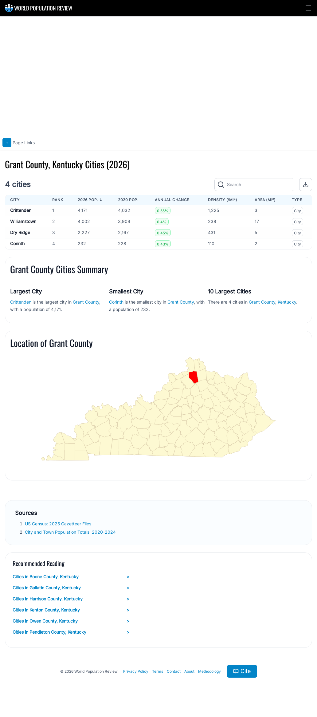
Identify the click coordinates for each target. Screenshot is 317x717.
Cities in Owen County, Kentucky (71, 621)
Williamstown (23, 221)
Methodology (209, 671)
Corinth (17, 243)
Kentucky (287, 302)
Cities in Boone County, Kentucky (71, 577)
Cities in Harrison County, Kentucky (71, 599)
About (189, 671)
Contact (174, 671)
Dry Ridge (20, 232)
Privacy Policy (135, 671)
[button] (308, 8)
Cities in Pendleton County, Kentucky (71, 632)
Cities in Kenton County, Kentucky (71, 610)
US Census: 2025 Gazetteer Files (58, 523)
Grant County (86, 302)
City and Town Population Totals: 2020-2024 (71, 532)
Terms (157, 671)
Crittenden (20, 210)
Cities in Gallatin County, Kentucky (71, 588)
